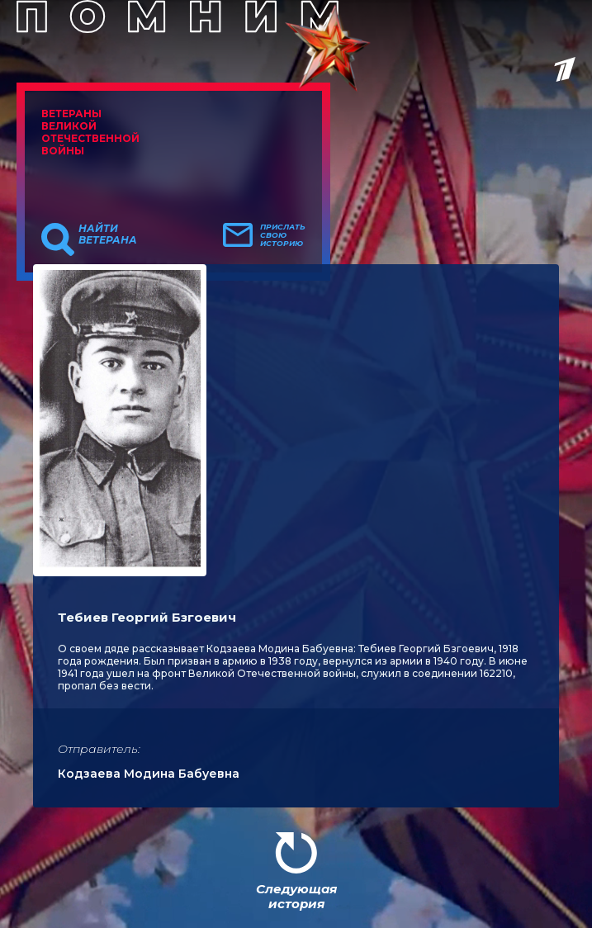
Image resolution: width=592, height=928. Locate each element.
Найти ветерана (107, 234)
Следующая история (296, 896)
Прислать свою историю (282, 235)
